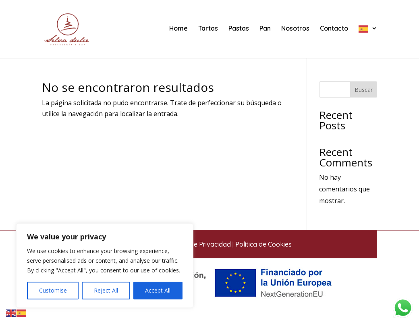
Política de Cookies (263, 244)
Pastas (238, 28)
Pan (265, 28)
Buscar (364, 89)
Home (178, 28)
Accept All (157, 290)
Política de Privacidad (198, 244)
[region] (104, 265)
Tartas (208, 28)
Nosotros (295, 28)
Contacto (334, 28)
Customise (53, 290)
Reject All (106, 290)
